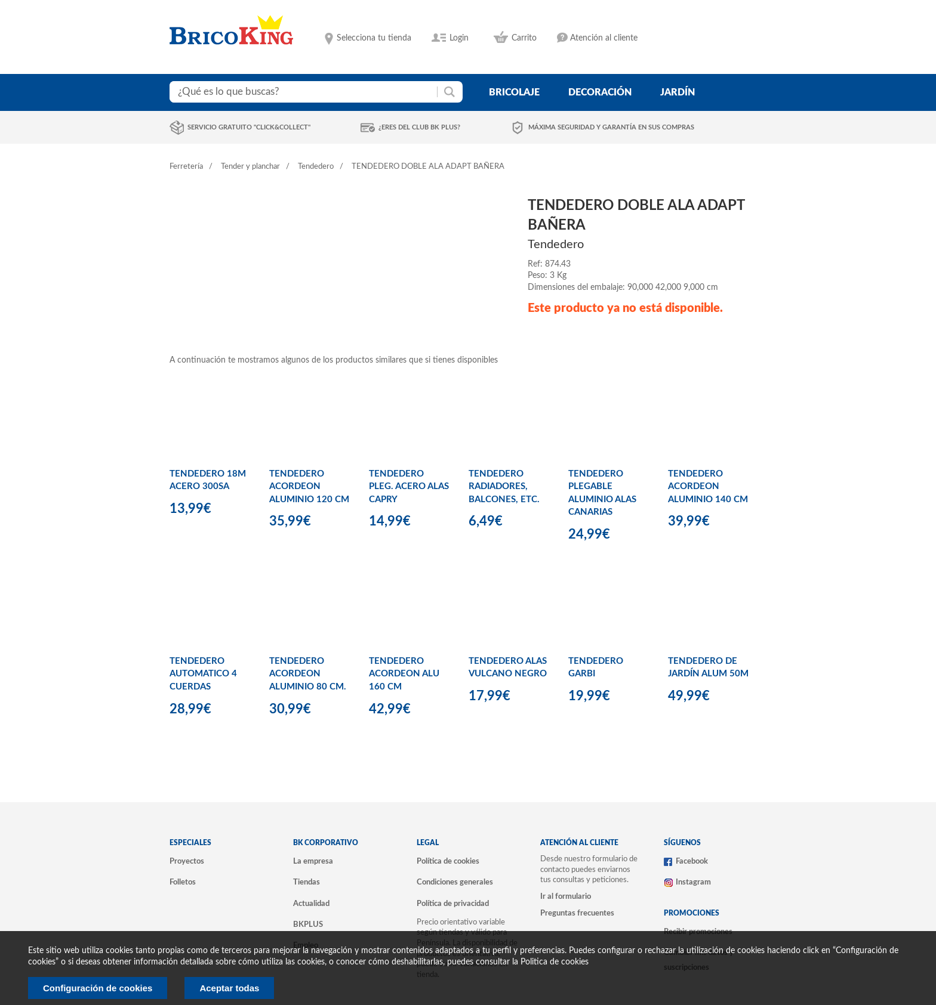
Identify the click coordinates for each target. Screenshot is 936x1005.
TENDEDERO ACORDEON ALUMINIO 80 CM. (307, 674)
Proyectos (187, 861)
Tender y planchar (250, 167)
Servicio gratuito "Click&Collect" (248, 127)
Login (459, 38)
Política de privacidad (453, 903)
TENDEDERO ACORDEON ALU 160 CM (404, 674)
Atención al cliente (604, 38)
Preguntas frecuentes (577, 913)
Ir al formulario (565, 896)
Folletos (183, 882)
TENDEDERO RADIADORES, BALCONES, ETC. (504, 486)
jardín (677, 92)
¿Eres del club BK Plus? (419, 127)
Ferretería (186, 167)
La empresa (313, 861)
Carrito (524, 38)
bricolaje (514, 92)
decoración (600, 92)
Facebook (692, 861)
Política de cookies (448, 861)
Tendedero (316, 167)
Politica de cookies (555, 962)
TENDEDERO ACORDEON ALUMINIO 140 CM (708, 486)
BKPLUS (308, 924)
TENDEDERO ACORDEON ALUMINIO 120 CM (309, 486)
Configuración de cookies (97, 988)
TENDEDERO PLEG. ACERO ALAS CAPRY (409, 486)
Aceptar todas (229, 988)
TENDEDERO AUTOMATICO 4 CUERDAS (203, 674)
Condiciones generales (455, 882)
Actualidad (311, 903)
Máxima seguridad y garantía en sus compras (611, 127)
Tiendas (306, 882)
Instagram (693, 882)
